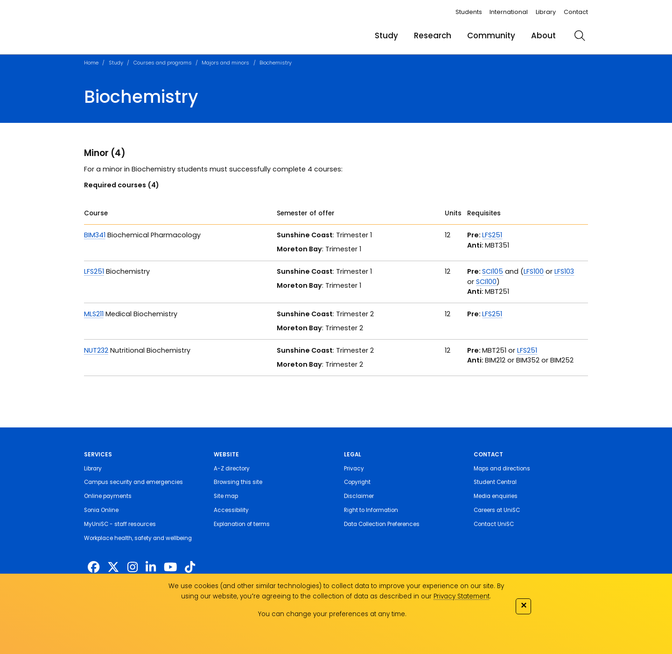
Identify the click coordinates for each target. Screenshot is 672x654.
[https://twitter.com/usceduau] (113, 567)
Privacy (354, 468)
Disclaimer (359, 496)
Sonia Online (101, 510)
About (543, 35)
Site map (226, 496)
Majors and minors (225, 62)
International (509, 12)
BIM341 (94, 235)
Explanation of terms (242, 524)
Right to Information (371, 510)
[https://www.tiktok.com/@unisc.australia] (190, 567)
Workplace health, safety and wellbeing (138, 538)
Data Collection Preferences (382, 524)
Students (468, 12)
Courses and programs (162, 62)
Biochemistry (275, 62)
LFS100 (534, 271)
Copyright (357, 482)
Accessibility (231, 510)
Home (91, 62)
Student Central (495, 482)
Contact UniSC (494, 524)
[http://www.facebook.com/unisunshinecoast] (93, 567)
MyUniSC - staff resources (120, 524)
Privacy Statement (462, 596)
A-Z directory (232, 468)
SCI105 (492, 271)
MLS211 (94, 314)
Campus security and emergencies (133, 482)
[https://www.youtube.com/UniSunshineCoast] (170, 567)
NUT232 (96, 350)
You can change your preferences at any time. (332, 614)
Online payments (108, 496)
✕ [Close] (523, 605)
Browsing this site (238, 482)
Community (491, 35)
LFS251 (492, 235)
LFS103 (564, 271)
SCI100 (486, 281)
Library (546, 12)
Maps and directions (502, 468)
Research (432, 35)
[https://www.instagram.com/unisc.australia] (132, 567)
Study (386, 35)
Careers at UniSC (497, 510)
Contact (576, 12)
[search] (579, 35)
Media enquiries (496, 496)
